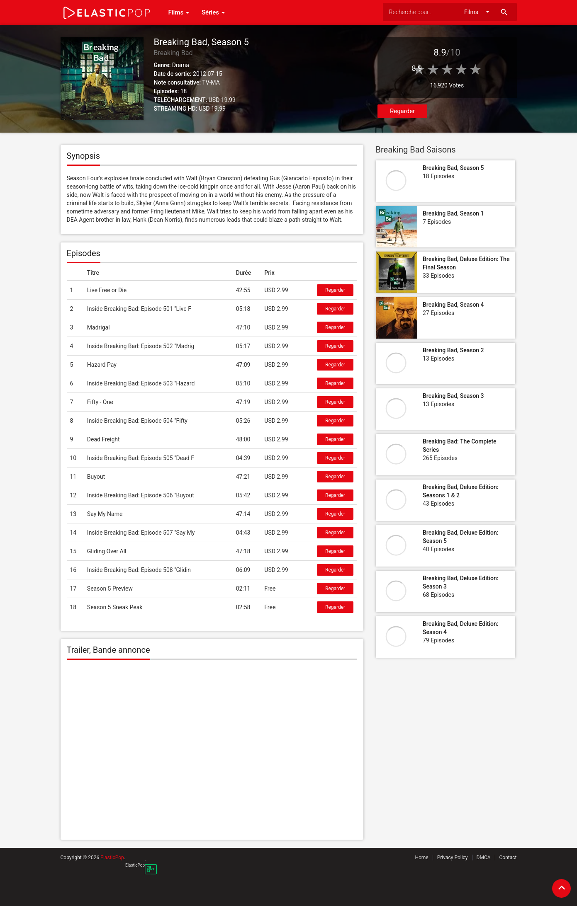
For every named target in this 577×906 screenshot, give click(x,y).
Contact (508, 857)
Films (178, 12)
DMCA (484, 857)
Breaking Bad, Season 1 (453, 213)
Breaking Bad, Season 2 (453, 350)
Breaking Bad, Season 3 (453, 395)
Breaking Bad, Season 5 (453, 168)
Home (421, 857)
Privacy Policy (452, 857)
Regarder (402, 111)
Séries (213, 12)
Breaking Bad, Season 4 (453, 304)
